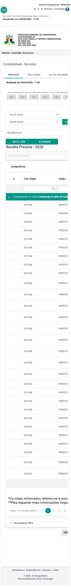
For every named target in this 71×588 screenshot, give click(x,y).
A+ (35, 8)
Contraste (59, 8)
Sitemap (46, 572)
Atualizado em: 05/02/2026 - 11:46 (23, 82)
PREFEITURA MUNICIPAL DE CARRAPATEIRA (37, 35)
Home (5, 52)
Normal (48, 8)
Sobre (56, 572)
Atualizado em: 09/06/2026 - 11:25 (21, 19)
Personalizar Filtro (23, 523)
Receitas (28, 52)
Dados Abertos (33, 572)
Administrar (18, 572)
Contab (16, 52)
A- (42, 8)
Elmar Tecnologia (44, 580)
